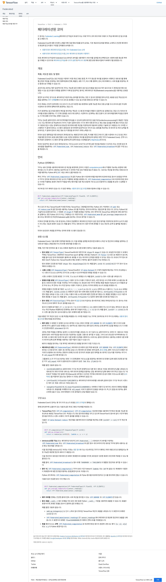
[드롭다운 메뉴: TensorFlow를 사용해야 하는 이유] (97, 2)
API (42, 3)
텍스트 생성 (82, 60)
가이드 (65, 24)
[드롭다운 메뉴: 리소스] (56, 2)
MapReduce (95, 140)
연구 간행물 (52, 100)
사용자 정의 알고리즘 (79, 189)
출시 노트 (101, 561)
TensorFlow (41, 24)
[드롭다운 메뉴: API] (45, 2)
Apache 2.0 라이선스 (117, 536)
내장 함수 (76, 450)
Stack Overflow (104, 564)
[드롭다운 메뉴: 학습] (36, 2)
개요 (4, 14)
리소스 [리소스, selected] (52, 3)
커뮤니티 (64, 3)
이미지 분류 (71, 60)
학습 (32, 3)
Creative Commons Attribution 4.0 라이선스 (73, 536)
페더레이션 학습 (59, 60)
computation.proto (96, 167)
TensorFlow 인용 (104, 571)
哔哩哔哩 (34, 568)
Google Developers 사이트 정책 (59, 538)
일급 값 (79, 301)
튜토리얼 (12, 14)
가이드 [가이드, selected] (20, 14)
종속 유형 (103, 350)
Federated (8, 9)
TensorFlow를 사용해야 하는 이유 (84, 3)
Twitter (33, 564)
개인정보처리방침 (41, 580)
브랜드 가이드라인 (104, 568)
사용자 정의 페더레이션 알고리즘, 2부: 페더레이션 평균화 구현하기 (65, 54)
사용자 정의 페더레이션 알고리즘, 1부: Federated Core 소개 (63, 50)
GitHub (159, 3)
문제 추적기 (102, 557)
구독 (157, 580)
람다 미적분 (80, 403)
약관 (32, 580)
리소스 (49, 24)
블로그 (33, 557)
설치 (26, 3)
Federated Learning (52, 36)
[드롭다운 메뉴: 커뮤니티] (69, 2)
